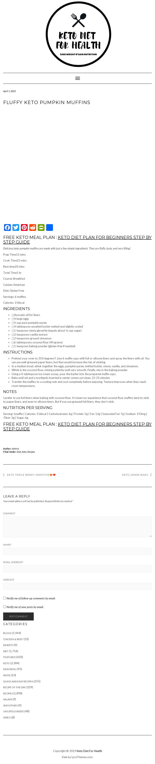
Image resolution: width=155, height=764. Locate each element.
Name (7, 544)
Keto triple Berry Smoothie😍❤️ (31, 474)
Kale (64, 757)
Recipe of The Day (14, 687)
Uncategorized (13, 711)
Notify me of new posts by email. (25, 607)
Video (7, 717)
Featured (9, 657)
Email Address (13, 562)
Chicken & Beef (13, 639)
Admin (15, 448)
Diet (19, 451)
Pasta (6, 675)
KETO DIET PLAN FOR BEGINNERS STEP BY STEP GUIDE (77, 240)
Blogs (7, 633)
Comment (9, 513)
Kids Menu (9, 669)
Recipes (31, 451)
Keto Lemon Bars (135, 474)
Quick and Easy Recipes (18, 681)
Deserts (8, 645)
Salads (7, 699)
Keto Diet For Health (89, 751)
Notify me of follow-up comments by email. (31, 598)
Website (8, 579)
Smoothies (10, 705)
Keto (24, 451)
